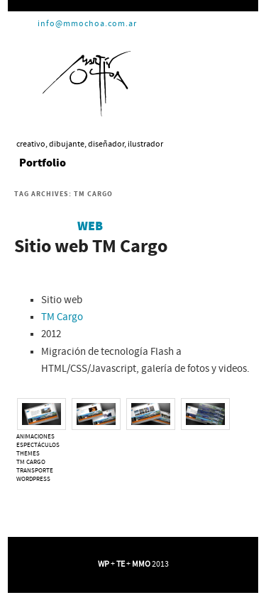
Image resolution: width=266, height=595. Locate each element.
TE (120, 564)
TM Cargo (62, 317)
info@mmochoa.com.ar (87, 23)
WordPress (33, 479)
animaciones (35, 437)
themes (28, 453)
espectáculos (38, 445)
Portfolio (42, 163)
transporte (34, 471)
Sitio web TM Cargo (90, 247)
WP (103, 564)
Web (90, 226)
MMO (141, 564)
